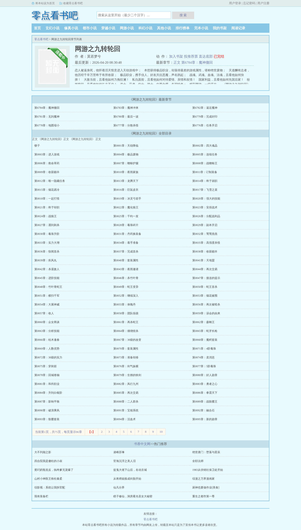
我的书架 (220, 28)
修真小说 (71, 28)
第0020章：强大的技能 (206, 198)
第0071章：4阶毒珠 (204, 348)
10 (161, 431)
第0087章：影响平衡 (46, 401)
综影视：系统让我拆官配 (49, 487)
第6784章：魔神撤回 (46, 107)
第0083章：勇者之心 (204, 384)
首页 (37, 28)
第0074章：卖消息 (203, 357)
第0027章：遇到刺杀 (46, 225)
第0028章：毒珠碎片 (125, 225)
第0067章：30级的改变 (127, 339)
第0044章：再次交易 (204, 269)
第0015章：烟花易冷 (46, 189)
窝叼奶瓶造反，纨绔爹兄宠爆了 (53, 469)
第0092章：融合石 (203, 410)
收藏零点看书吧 (73, 3)
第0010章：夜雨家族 (125, 172)
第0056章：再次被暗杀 (206, 304)
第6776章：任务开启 (204, 125)
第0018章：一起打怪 (46, 198)
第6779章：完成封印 (204, 116)
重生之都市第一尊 (203, 496)
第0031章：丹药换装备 (127, 234)
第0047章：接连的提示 (206, 278)
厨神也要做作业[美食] (205, 487)
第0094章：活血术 (124, 419)
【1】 (91, 432)
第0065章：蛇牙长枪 (204, 331)
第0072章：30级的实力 (48, 357)
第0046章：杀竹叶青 (125, 278)
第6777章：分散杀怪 (125, 125)
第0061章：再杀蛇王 (125, 322)
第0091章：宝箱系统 (125, 410)
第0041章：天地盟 (203, 260)
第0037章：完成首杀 (125, 251)
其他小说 (164, 28)
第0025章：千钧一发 (125, 216)
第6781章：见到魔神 (46, 116)
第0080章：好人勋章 (204, 375)
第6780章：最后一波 (125, 116)
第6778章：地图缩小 (46, 125)
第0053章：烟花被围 (204, 295)
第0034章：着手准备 (125, 242)
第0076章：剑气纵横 (125, 366)
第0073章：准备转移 (125, 357)
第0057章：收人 (44, 313)
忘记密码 (249, 3)
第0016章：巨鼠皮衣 (125, 189)
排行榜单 (183, 28)
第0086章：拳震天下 (204, 392)
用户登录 (235, 3)
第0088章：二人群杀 (125, 401)
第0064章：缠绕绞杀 (125, 331)
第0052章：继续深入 (125, 295)
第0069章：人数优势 (46, 348)
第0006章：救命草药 (46, 163)
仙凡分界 (118, 487)
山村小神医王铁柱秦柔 (48, 478)
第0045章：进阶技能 (46, 278)
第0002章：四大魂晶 (204, 145)
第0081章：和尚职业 (46, 384)
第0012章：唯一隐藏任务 (49, 181)
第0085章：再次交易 (125, 392)
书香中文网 (142, 444)
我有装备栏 (41, 496)
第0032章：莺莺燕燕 (204, 234)
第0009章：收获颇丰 (46, 172)
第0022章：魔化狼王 (125, 207)
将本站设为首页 (45, 3)
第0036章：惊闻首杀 (46, 251)
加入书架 (176, 56)
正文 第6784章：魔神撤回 (193, 62)
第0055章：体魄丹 (124, 304)
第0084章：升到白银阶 (48, 392)
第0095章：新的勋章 (204, 419)
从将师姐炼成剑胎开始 (127, 478)
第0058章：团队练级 (125, 313)
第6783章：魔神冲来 (125, 107)
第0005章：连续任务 (204, 154)
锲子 (37, 145)
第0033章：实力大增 (46, 242)
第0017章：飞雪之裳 (204, 189)
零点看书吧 (55, 15)
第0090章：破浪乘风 (46, 410)
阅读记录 (238, 28)
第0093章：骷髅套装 (46, 419)
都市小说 (90, 28)
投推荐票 (191, 56)
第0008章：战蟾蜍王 (204, 163)
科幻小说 (145, 28)
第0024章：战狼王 (45, 216)
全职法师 (197, 461)
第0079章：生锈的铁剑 (127, 375)
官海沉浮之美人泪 (124, 461)
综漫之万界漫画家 (203, 478)
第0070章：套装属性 (125, 348)
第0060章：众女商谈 (46, 322)
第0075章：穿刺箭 (45, 366)
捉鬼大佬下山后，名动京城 (130, 469)
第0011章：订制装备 (204, 172)
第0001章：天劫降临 (125, 145)
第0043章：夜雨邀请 (125, 269)
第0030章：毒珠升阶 (46, 234)
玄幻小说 (52, 28)
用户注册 (263, 3)
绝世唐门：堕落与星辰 (206, 452)
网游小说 (127, 28)
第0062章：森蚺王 (203, 322)
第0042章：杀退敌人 (46, 269)
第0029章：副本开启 (204, 225)
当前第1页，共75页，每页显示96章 (58, 432)
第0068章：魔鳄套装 (204, 339)
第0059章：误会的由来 (206, 313)
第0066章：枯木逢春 (46, 339)
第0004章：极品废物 (125, 154)
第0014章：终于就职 (204, 181)
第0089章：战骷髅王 (204, 401)
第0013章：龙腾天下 (125, 181)
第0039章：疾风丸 (45, 260)
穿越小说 (108, 28)
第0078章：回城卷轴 (46, 375)
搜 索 (183, 15)
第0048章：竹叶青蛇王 (48, 286)
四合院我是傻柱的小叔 (48, 461)
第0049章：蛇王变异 (125, 286)
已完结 (219, 56)
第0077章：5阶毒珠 (204, 366)
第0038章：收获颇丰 (204, 251)
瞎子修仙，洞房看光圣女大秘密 (132, 496)
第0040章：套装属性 (125, 260)
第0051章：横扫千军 (46, 295)
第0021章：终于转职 (46, 207)
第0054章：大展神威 (46, 304)
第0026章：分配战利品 (206, 216)
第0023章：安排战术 (204, 207)
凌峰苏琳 (118, 452)
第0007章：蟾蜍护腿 (125, 163)
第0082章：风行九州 (125, 384)
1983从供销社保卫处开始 (207, 469)
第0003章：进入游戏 (46, 154)
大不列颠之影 (42, 452)
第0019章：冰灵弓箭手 (127, 198)
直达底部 (206, 56)
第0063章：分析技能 (46, 331)
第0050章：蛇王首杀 (204, 286)
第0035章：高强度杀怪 (206, 242)
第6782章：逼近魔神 (204, 107)
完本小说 (201, 28)
